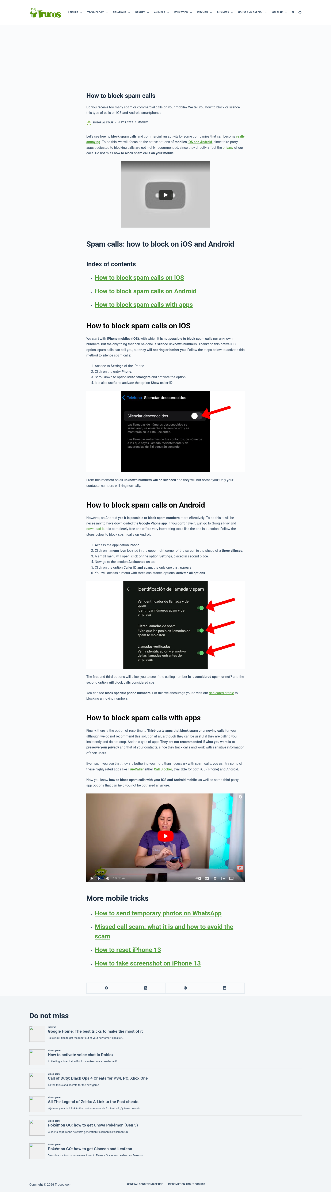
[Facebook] (106, 988)
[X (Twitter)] (146, 988)
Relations (122, 12)
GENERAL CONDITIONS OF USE (145, 1184)
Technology (98, 12)
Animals (162, 12)
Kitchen (205, 12)
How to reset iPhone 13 (128, 949)
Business (226, 12)
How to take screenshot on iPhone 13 (148, 963)
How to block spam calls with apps (144, 304)
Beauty (143, 12)
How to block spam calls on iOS (139, 277)
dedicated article (221, 693)
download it (95, 529)
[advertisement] (165, 57)
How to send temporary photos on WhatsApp (158, 913)
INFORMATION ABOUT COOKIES (186, 1184)
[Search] (300, 12)
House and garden (253, 12)
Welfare (280, 12)
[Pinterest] (185, 988)
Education (184, 12)
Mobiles (143, 122)
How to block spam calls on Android (146, 291)
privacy (228, 148)
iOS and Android (200, 142)
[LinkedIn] (225, 988)
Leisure (76, 12)
